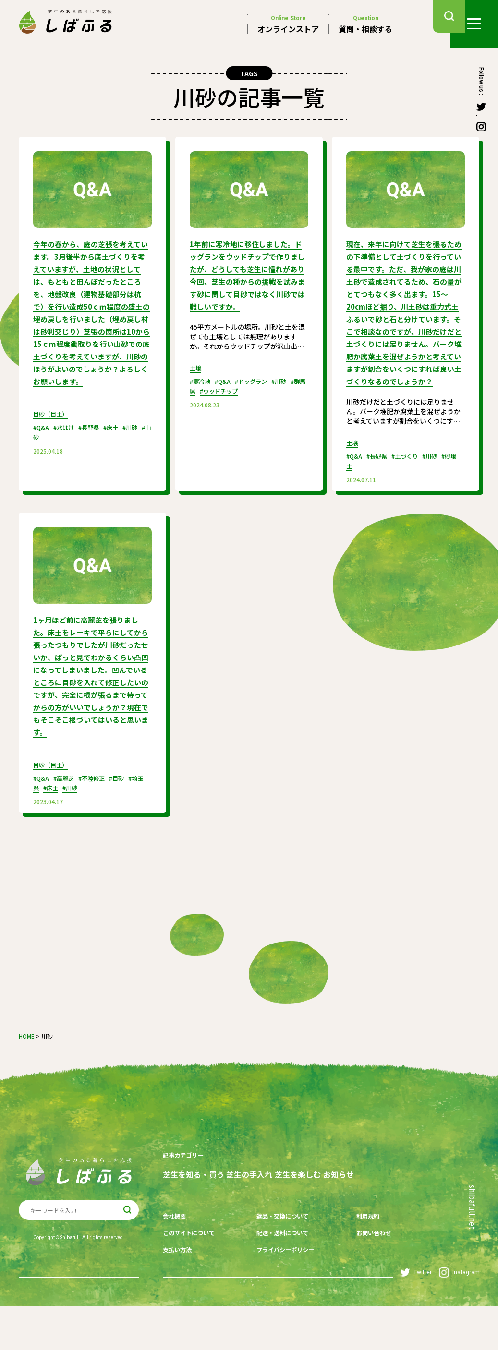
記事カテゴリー (186, 1191)
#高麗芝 (68, 814)
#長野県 (97, 438)
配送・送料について (278, 1280)
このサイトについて (193, 1280)
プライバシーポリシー (282, 1295)
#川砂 (442, 479)
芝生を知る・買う (193, 1209)
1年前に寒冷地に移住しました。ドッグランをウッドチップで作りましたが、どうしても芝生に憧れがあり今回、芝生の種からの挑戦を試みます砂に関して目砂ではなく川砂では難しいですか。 (246, 278)
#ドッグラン (260, 387)
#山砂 (53, 448)
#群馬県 (213, 396)
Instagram (459, 1316)
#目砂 (129, 814)
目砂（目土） (53, 425)
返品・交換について (278, 1265)
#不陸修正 (100, 814)
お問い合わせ (361, 1280)
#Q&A (42, 438)
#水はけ (68, 438)
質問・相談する (365, 24)
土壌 (196, 373)
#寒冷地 (202, 387)
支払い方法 (179, 1295)
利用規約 (354, 1265)
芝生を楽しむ (317, 1209)
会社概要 (176, 1265)
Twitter (416, 1316)
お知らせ (178, 1226)
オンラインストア (288, 24)
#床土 (123, 438)
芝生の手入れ (259, 1209)
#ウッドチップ (252, 396)
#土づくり (413, 479)
